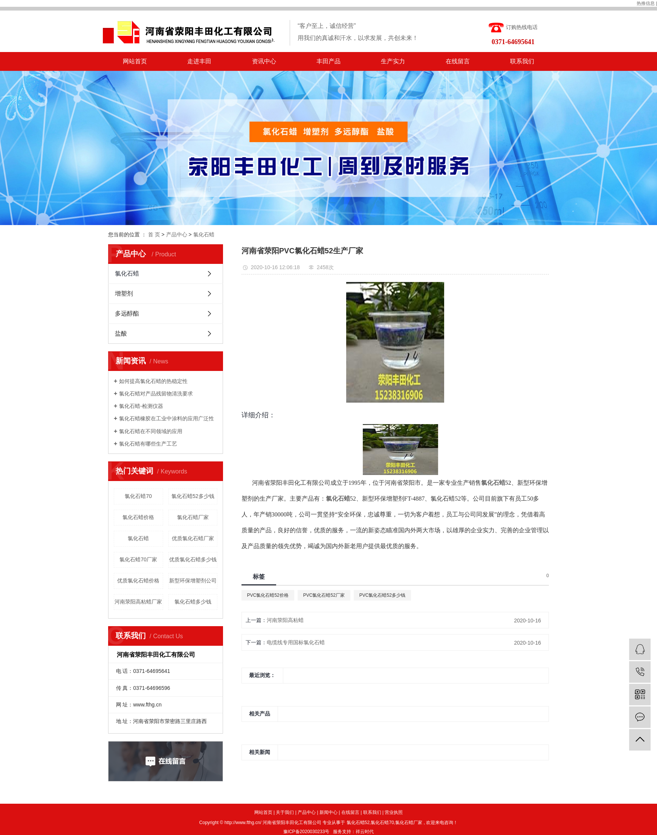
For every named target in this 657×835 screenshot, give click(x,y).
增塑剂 (124, 293)
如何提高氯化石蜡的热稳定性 (153, 381)
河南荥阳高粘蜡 (285, 620)
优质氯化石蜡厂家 (193, 538)
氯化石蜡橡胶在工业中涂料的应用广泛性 (166, 418)
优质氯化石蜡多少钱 (193, 559)
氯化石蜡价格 (138, 517)
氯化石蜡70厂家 (138, 559)
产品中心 (176, 234)
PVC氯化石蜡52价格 (268, 595)
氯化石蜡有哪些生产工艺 (148, 444)
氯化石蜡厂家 (193, 517)
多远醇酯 (127, 313)
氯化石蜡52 (358, 822)
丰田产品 (328, 61)
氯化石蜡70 (138, 496)
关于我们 (285, 812)
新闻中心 (328, 812)
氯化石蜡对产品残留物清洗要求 (156, 394)
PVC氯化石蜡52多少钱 (382, 595)
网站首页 (135, 61)
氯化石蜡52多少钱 (192, 496)
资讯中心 (264, 61)
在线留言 (458, 61)
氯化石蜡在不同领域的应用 (150, 431)
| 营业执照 (392, 812)
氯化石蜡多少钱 (192, 602)
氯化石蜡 (203, 234)
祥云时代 (365, 831)
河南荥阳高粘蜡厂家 (138, 602)
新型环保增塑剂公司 (193, 581)
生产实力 (393, 61)
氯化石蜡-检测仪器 (141, 406)
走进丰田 (199, 61)
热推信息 (646, 3)
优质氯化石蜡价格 (138, 581)
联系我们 (522, 61)
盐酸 (121, 333)
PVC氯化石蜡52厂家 (324, 595)
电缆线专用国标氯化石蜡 (296, 642)
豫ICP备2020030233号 (306, 831)
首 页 (154, 234)
